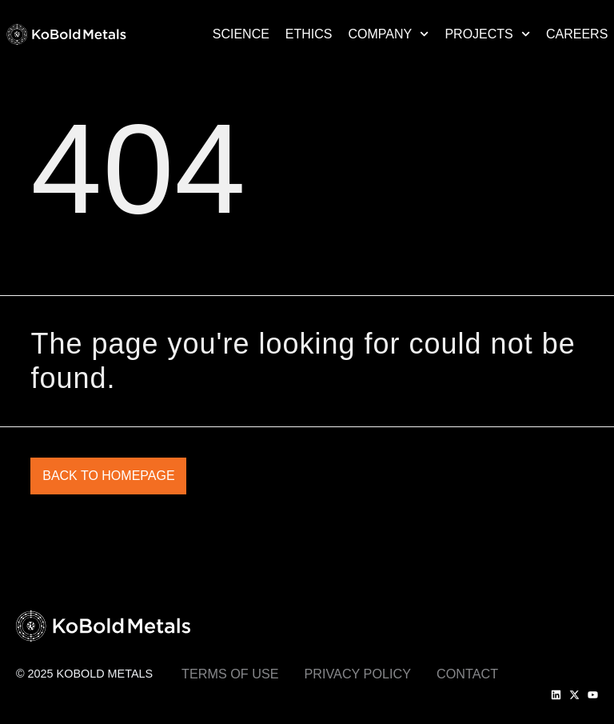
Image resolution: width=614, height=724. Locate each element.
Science (241, 34)
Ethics (309, 34)
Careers (577, 34)
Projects (487, 34)
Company (389, 34)
